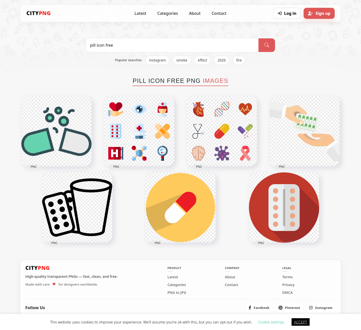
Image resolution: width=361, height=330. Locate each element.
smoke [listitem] (181, 60)
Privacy (288, 285)
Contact (219, 13)
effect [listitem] (202, 60)
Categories (167, 13)
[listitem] (259, 307)
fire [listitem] (239, 60)
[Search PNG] (172, 45)
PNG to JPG (176, 292)
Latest (140, 13)
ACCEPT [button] (300, 321)
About (195, 13)
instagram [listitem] (157, 60)
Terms (287, 277)
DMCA (287, 292)
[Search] (266, 45)
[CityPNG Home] (38, 13)
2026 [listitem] (222, 60)
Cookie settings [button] (271, 321)
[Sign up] (319, 13)
